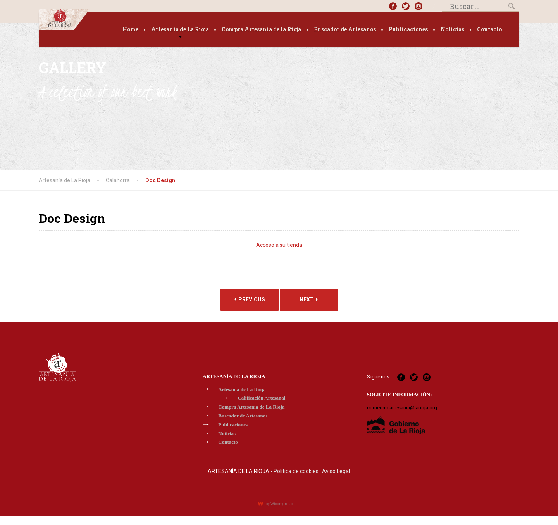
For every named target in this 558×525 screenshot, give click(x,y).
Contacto (489, 29)
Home (130, 29)
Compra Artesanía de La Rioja (251, 407)
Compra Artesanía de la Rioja (261, 29)
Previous (249, 299)
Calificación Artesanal (261, 398)
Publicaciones (408, 29)
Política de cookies (296, 471)
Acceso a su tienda (279, 245)
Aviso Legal (336, 471)
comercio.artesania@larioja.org (402, 407)
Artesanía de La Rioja (180, 29)
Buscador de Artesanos (345, 29)
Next (309, 299)
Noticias (452, 29)
